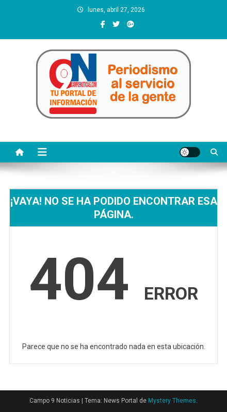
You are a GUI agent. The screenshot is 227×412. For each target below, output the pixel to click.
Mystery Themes (172, 400)
